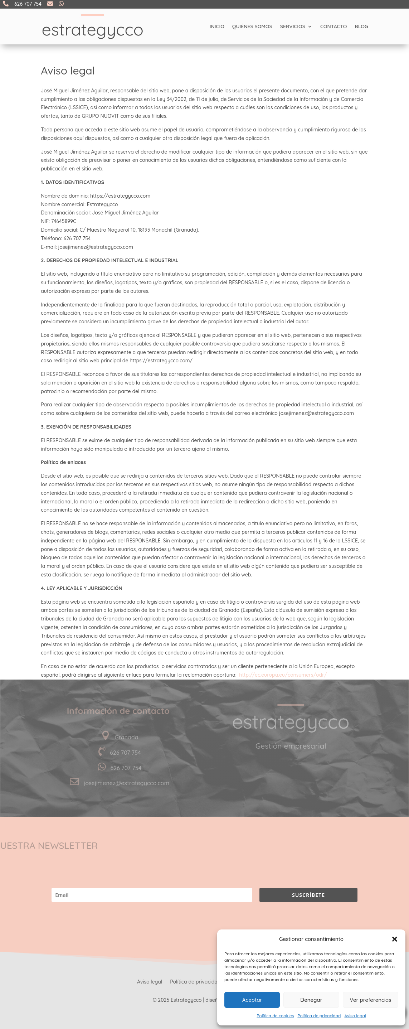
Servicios (292, 26)
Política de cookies (275, 1015)
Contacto (333, 26)
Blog (361, 26)
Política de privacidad (319, 1015)
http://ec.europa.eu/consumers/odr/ (283, 675)
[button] (394, 939)
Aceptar (252, 999)
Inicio (217, 26)
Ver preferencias (370, 999)
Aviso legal (355, 1015)
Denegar (311, 999)
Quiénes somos (252, 26)
